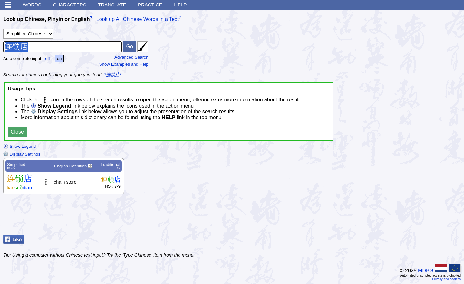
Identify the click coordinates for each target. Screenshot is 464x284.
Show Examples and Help (124, 64)
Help (180, 4)
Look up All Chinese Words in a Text (137, 19)
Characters (69, 4)
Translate (112, 4)
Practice (150, 4)
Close (17, 132)
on (59, 58)
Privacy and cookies (446, 279)
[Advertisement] (409, 216)
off (47, 58)
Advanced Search (131, 57)
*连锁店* (112, 74)
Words (32, 4)
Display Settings (21, 154)
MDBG (425, 270)
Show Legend (19, 146)
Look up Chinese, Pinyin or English (46, 19)
